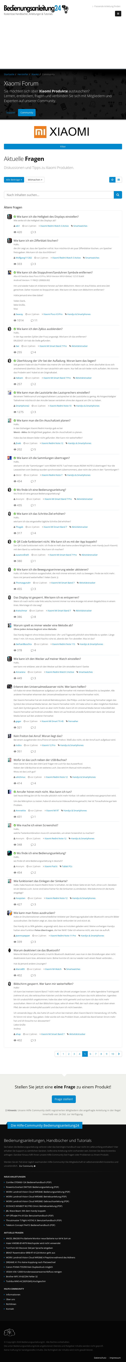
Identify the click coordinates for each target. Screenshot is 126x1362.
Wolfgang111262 (24, 257)
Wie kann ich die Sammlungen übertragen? (43, 458)
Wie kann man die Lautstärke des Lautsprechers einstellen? (53, 392)
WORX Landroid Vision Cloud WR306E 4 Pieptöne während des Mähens (40, 1257)
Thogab (19, 527)
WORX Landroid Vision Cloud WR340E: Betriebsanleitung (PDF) (36, 1196)
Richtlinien (11, 1304)
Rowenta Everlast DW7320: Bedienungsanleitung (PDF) (32, 1187)
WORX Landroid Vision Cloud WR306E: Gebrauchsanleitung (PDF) (37, 1201)
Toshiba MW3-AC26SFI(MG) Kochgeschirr (26, 1281)
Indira (18, 745)
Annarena (20, 672)
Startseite (9, 74)
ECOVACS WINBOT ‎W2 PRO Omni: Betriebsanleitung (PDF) (34, 1206)
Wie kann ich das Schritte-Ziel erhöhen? (41, 514)
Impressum (115, 1357)
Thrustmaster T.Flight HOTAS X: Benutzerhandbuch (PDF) (34, 1220)
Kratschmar (21, 610)
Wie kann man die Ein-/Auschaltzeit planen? (43, 420)
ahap (18, 1034)
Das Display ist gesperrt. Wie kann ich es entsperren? (46, 597)
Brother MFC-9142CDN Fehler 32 (22, 1276)
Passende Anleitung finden (106, 6)
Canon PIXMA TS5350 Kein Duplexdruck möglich (29, 1267)
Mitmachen (35, 179)
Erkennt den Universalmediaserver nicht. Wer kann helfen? (50, 687)
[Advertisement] (63, 44)
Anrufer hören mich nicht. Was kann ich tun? (44, 792)
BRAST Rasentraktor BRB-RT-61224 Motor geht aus (30, 1252)
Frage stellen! (64, 1099)
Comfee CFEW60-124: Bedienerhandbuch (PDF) (29, 1182)
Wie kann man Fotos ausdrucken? (34, 913)
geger (18, 721)
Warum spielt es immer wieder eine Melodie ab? (43, 625)
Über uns (10, 1299)
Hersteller (23, 74)
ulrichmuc (20, 777)
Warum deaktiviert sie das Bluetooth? (37, 950)
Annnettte (21, 810)
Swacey (19, 314)
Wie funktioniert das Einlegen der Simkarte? (40, 881)
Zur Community (27, 1166)
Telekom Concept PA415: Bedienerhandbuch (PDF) (30, 1225)
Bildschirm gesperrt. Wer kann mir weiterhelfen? (43, 984)
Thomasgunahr (23, 582)
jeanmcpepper (23, 935)
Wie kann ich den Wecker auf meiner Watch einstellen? (47, 659)
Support (10, 112)
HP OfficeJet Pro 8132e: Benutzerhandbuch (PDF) (29, 1215)
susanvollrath (22, 554)
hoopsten (20, 898)
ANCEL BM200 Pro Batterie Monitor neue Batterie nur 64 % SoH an (38, 1238)
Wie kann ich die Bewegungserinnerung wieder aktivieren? (52, 569)
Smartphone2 (22, 405)
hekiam (19, 378)
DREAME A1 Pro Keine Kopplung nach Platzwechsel (30, 1262)
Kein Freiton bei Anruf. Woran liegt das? (38, 736)
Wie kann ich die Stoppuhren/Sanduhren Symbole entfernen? (55, 272)
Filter (63, 146)
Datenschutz (100, 1357)
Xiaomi (35, 74)
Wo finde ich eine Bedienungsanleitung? (41, 490)
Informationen (13, 1294)
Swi (17, 346)
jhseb (18, 443)
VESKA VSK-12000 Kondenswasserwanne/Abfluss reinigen (34, 1271)
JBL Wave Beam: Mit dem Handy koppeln (26, 1211)
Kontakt (10, 1309)
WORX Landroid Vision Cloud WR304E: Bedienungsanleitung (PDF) (38, 1191)
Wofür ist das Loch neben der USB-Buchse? (40, 760)
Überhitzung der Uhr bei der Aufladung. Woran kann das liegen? (56, 361)
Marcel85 (20, 969)
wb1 (18, 226)
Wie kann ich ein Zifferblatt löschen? (36, 240)
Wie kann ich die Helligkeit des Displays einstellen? (48, 216)
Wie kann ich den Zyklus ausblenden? (40, 329)
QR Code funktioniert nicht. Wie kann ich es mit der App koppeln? (57, 541)
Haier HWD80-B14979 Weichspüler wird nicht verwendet (33, 1243)
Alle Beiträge (14, 179)
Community (27, 112)
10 (112, 1053)
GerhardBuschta (24, 644)
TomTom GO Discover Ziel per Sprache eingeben (29, 1248)
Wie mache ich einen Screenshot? (37, 825)
